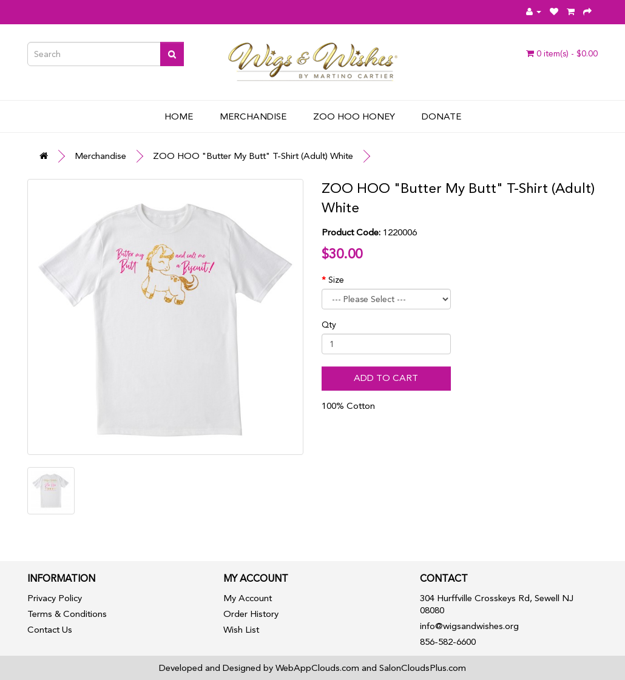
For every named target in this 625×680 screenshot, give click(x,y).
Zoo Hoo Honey (354, 116)
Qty (329, 324)
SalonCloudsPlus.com (422, 667)
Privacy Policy (54, 598)
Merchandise (253, 116)
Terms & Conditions (67, 613)
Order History (251, 613)
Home (178, 116)
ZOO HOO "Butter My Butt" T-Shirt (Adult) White (253, 155)
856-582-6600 (448, 641)
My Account (247, 598)
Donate (441, 116)
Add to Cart (386, 377)
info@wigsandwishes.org (469, 626)
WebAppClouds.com (317, 667)
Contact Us (49, 629)
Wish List (241, 629)
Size (336, 279)
